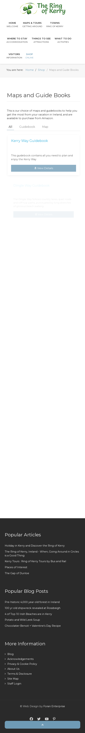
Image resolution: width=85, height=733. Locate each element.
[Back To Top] (42, 724)
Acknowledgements (20, 659)
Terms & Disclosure (19, 673)
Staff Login (14, 683)
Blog (10, 654)
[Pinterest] (54, 719)
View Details (43, 167)
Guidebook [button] (27, 126)
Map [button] (45, 126)
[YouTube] (46, 719)
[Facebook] (31, 719)
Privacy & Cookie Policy (22, 664)
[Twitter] (38, 719)
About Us (13, 668)
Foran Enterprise (54, 706)
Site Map (13, 678)
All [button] (10, 126)
